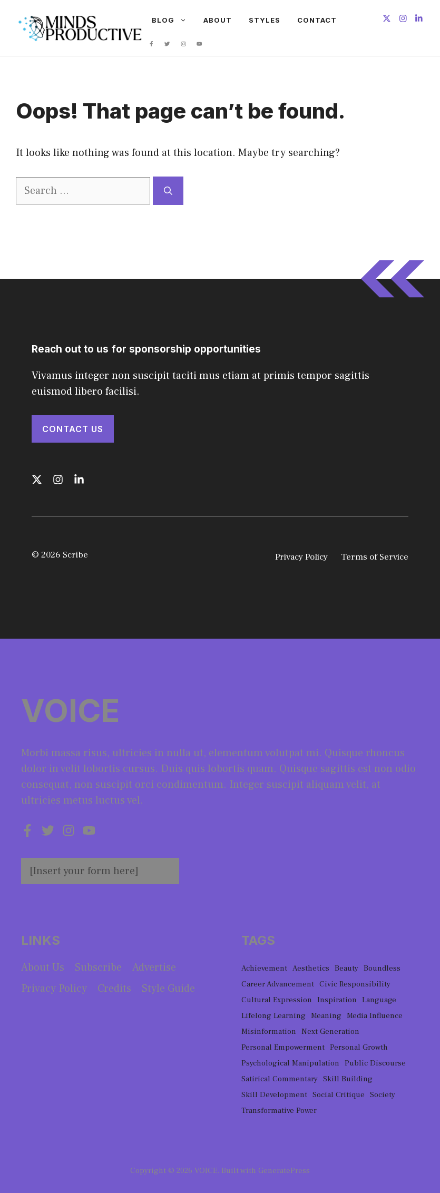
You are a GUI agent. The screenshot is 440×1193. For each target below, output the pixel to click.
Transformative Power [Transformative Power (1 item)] (279, 1111)
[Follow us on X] (387, 19)
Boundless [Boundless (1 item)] (382, 968)
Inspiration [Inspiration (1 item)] (337, 1000)
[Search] (168, 191)
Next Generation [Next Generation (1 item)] (330, 1031)
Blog (173, 20)
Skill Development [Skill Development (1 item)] (274, 1095)
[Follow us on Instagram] (403, 19)
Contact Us (72, 429)
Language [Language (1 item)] (379, 1000)
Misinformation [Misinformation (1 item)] (268, 1031)
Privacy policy (54, 988)
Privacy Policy (301, 557)
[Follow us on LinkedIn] (419, 19)
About (217, 20)
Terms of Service (374, 557)
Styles (264, 20)
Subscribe (98, 967)
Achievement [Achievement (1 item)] (264, 968)
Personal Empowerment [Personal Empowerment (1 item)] (283, 1047)
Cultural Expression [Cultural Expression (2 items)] (276, 1000)
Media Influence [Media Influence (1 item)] (375, 1016)
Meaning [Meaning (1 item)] (326, 1016)
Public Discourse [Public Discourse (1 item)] (375, 1063)
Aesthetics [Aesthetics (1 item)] (310, 968)
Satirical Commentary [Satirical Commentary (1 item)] (279, 1079)
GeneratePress (284, 1171)
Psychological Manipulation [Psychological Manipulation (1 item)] (290, 1063)
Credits (114, 988)
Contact (317, 20)
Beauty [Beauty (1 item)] (346, 968)
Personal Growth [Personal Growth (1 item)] (359, 1047)
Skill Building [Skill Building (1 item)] (348, 1079)
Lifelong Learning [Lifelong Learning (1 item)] (273, 1016)
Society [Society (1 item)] (382, 1095)
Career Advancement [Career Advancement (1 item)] (277, 984)
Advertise (154, 967)
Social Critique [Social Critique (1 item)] (338, 1095)
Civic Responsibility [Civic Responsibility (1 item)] (354, 984)
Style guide (168, 988)
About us (42, 967)
